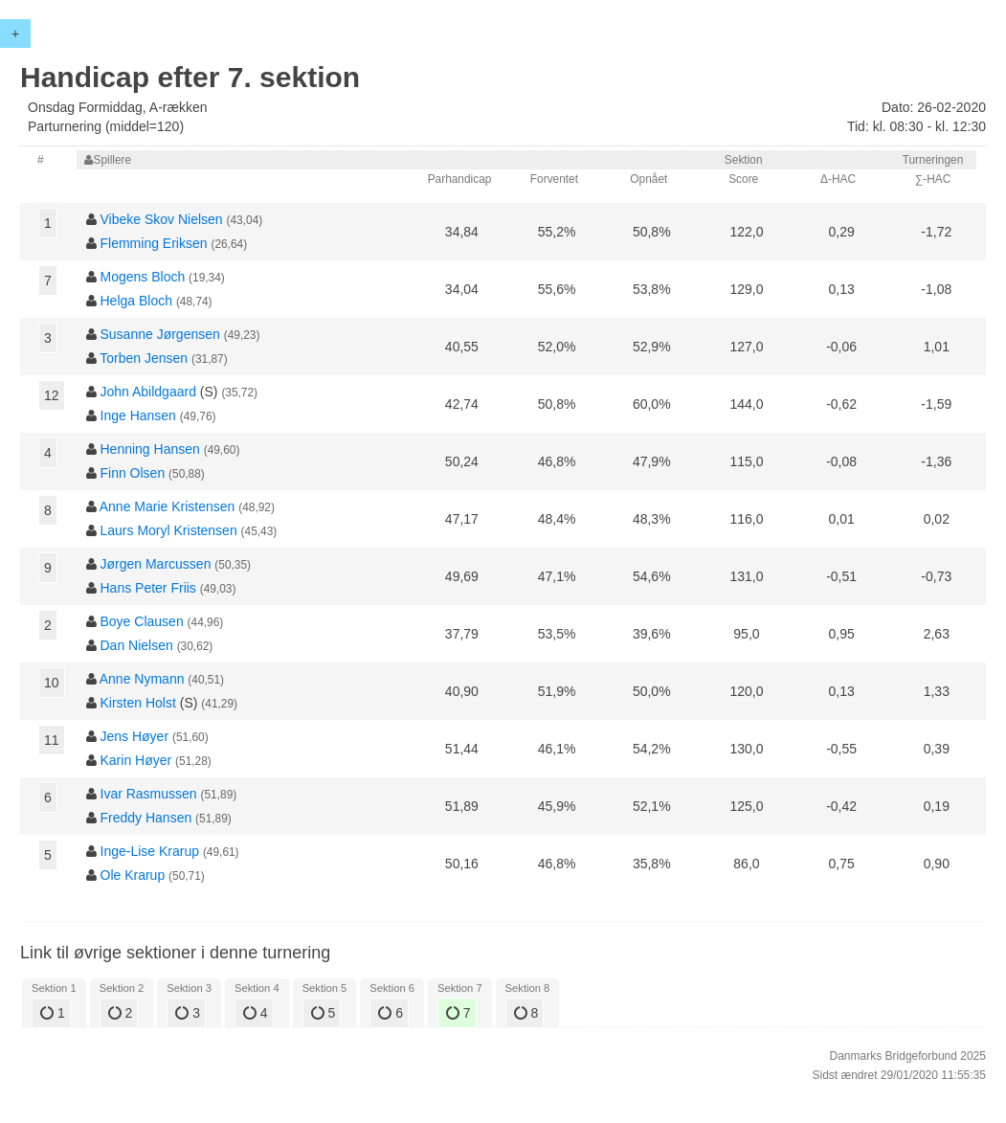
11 (51, 740)
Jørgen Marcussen (156, 564)
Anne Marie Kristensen (167, 506)
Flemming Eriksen (154, 243)
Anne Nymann (142, 678)
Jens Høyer (135, 736)
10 (51, 682)
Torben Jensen (144, 358)
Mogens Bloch (143, 276)
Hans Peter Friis (148, 587)
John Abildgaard (148, 391)
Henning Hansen (150, 449)
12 (51, 395)
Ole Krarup (133, 875)
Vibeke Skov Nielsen (162, 219)
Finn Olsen (133, 473)
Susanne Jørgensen (160, 334)
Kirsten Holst (138, 702)
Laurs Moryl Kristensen (169, 530)
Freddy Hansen (146, 817)
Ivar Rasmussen (149, 793)
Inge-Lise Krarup (150, 851)
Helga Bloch (137, 300)
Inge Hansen (138, 415)
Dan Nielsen (137, 645)
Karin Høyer (136, 760)
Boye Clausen (142, 621)
